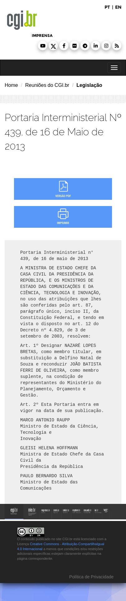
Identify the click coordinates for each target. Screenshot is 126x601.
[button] (42, 45)
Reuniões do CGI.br (47, 85)
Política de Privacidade (91, 576)
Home (11, 85)
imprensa (42, 36)
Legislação (89, 85)
